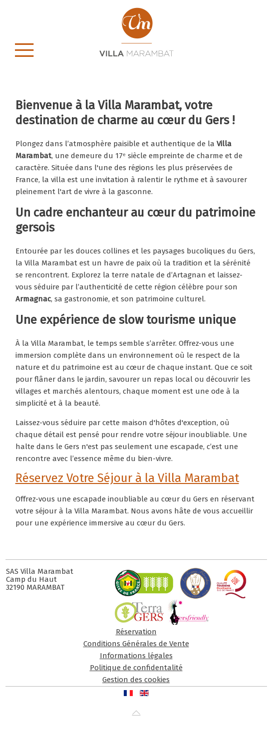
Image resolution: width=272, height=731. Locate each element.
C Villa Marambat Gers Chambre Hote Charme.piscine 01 (188, 65)
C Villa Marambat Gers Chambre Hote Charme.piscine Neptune (133, 65)
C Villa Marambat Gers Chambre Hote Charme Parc (111, 65)
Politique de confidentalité (136, 667)
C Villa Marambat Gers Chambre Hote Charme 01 (122, 65)
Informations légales (136, 655)
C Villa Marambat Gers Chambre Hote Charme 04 (89, 65)
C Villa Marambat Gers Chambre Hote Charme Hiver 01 (177, 65)
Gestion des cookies (136, 679)
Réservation (136, 631)
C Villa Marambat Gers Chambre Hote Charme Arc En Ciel (144, 65)
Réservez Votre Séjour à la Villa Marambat (127, 478)
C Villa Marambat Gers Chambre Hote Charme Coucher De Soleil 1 (166, 65)
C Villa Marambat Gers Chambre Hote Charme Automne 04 (155, 65)
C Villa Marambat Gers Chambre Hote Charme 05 (100, 65)
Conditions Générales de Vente (136, 643)
